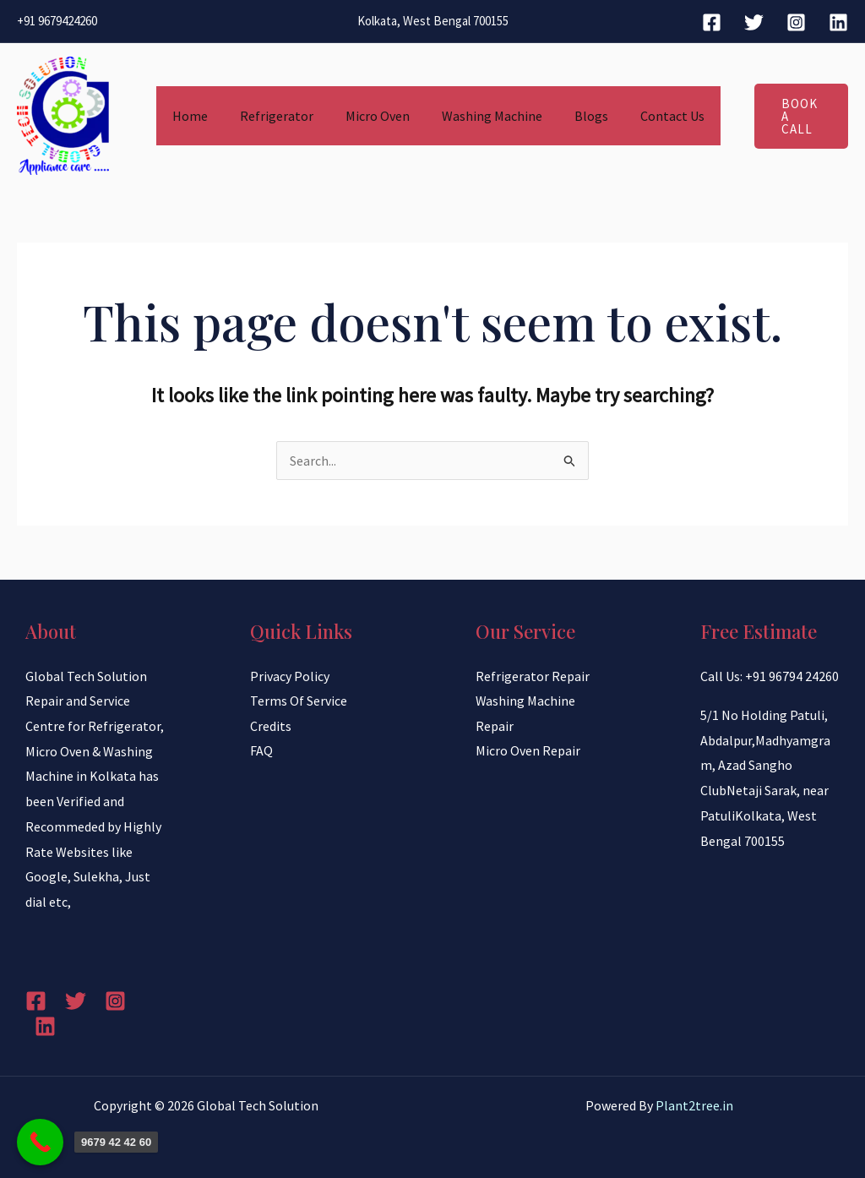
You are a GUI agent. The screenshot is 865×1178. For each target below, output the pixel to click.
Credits (270, 725)
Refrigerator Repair (533, 676)
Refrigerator (278, 115)
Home (197, 115)
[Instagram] (796, 22)
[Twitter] (754, 22)
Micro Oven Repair (528, 751)
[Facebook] (711, 22)
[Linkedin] (838, 22)
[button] (790, 116)
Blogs (578, 115)
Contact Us (654, 115)
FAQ (261, 751)
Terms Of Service (298, 700)
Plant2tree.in (694, 1105)
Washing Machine (483, 115)
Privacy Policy (289, 676)
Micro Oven (374, 115)
